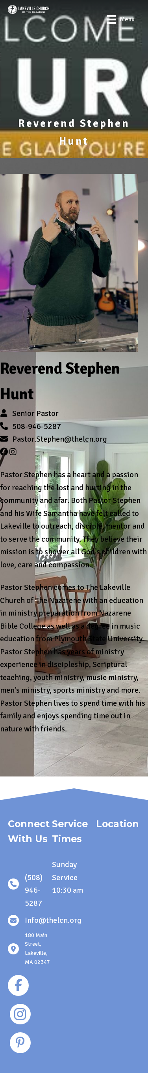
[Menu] (121, 19)
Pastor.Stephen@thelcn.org (59, 439)
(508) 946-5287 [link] (34, 890)
